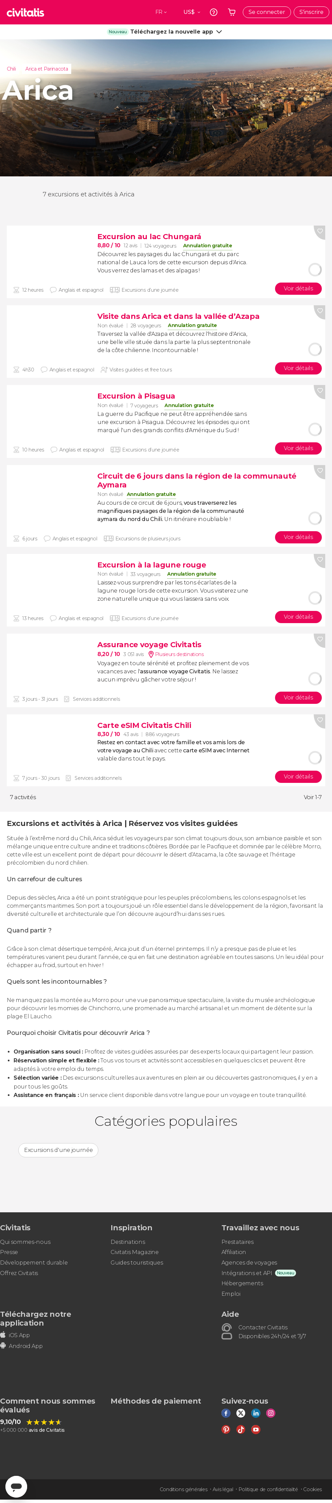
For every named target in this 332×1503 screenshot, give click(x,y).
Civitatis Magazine (134, 1252)
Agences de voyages (249, 1262)
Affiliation (233, 1252)
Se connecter (267, 12)
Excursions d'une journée (58, 1150)
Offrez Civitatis (19, 1273)
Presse (9, 1252)
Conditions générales (184, 1489)
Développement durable (33, 1262)
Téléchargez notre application (35, 1318)
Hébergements (242, 1283)
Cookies (312, 1489)
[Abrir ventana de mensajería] (16, 1487)
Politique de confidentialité (268, 1489)
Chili (11, 69)
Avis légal (223, 1489)
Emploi (230, 1294)
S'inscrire (311, 12)
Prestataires (237, 1242)
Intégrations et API (246, 1273)
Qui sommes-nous (25, 1242)
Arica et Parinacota (46, 69)
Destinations (128, 1242)
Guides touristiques (137, 1262)
